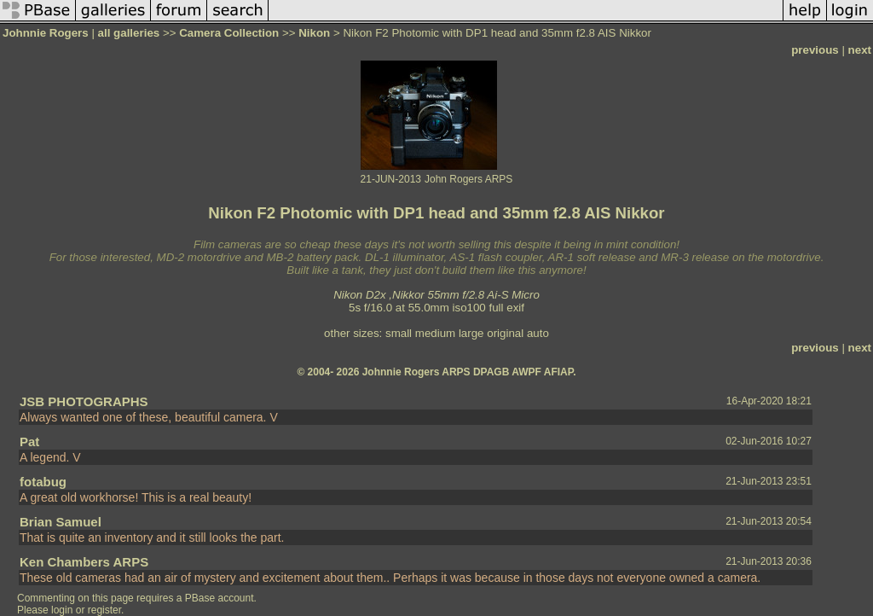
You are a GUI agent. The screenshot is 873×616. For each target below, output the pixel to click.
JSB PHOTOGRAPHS (84, 401)
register (104, 610)
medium (435, 333)
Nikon (314, 32)
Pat (29, 441)
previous (815, 50)
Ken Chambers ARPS (84, 562)
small (398, 333)
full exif (506, 307)
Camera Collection (229, 32)
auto (538, 333)
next (859, 50)
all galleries (129, 32)
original (505, 333)
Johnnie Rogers (47, 32)
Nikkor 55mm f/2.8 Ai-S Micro (466, 294)
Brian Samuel (60, 521)
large (471, 333)
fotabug (43, 481)
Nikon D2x (359, 294)
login (61, 610)
